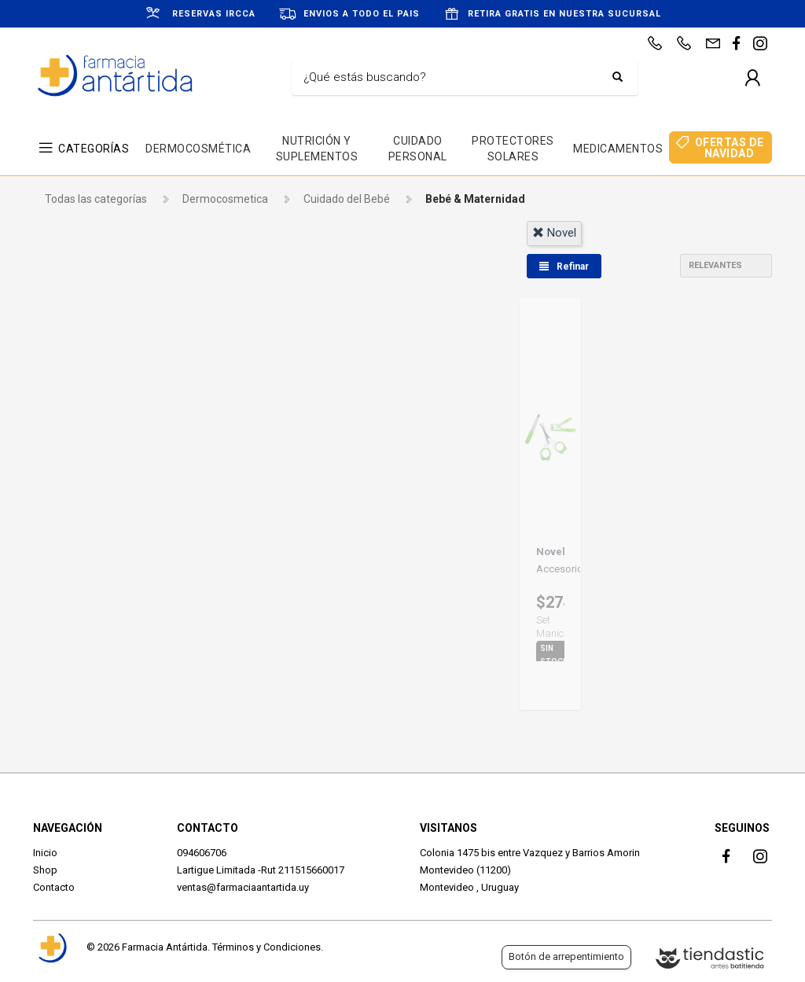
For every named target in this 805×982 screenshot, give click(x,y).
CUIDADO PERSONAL (417, 148)
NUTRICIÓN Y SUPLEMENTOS (317, 148)
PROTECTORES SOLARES (513, 148)
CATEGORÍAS (93, 148)
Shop (45, 870)
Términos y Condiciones (266, 947)
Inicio (45, 853)
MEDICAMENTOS (618, 148)
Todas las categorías (96, 199)
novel (554, 233)
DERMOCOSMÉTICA (198, 148)
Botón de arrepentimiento (566, 956)
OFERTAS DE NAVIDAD (729, 148)
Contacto (54, 887)
